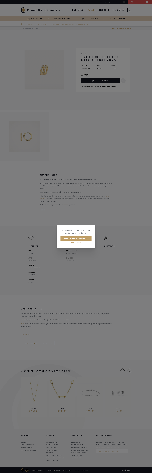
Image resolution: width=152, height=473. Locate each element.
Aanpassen (76, 243)
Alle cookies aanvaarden (76, 238)
